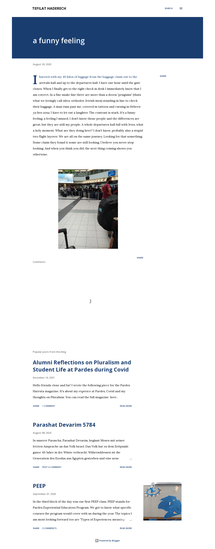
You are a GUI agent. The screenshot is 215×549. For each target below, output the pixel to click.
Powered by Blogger (107, 540)
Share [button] (163, 76)
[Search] (169, 8)
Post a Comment (52, 467)
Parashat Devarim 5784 (64, 424)
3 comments (49, 528)
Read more (126, 405)
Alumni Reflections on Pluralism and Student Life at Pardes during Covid (82, 366)
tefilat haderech (49, 8)
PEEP (39, 485)
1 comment (48, 405)
